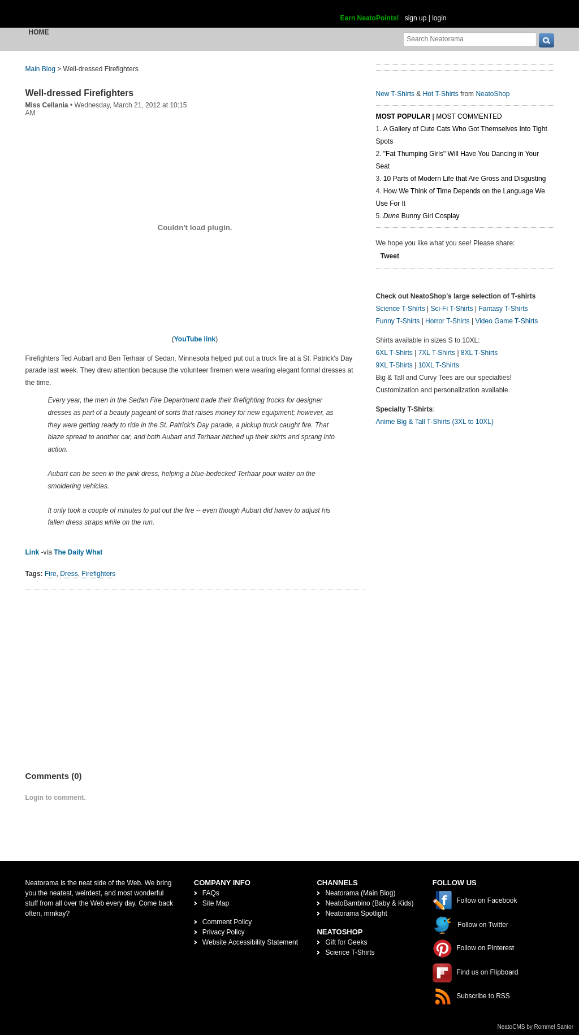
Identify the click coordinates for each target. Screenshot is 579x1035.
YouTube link (195, 339)
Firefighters (98, 574)
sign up (416, 18)
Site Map (215, 903)
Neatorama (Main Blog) (360, 893)
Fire (51, 574)
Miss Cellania (46, 105)
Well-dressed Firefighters (79, 93)
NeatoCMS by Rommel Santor (536, 1027)
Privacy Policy (223, 932)
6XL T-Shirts (394, 353)
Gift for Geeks (346, 942)
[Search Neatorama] (470, 39)
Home (39, 32)
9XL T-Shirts (394, 365)
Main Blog (40, 69)
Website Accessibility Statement (250, 942)
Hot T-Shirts (441, 94)
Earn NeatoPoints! (369, 18)
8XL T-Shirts (479, 353)
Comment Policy (227, 922)
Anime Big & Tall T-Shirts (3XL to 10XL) (435, 422)
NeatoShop (492, 94)
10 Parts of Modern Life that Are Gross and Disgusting (464, 179)
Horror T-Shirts (447, 321)
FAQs (210, 893)
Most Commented (469, 116)
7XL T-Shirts (436, 353)
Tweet (390, 256)
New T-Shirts (395, 94)
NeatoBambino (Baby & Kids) (369, 903)
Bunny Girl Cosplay (421, 216)
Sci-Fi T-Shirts (451, 309)
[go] (546, 40)
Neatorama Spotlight (356, 913)
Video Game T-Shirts (506, 321)
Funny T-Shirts (398, 321)
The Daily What (78, 552)
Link (32, 552)
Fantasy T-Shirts (503, 309)
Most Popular (403, 116)
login (439, 18)
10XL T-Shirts (438, 365)
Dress (68, 574)
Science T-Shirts (400, 309)
